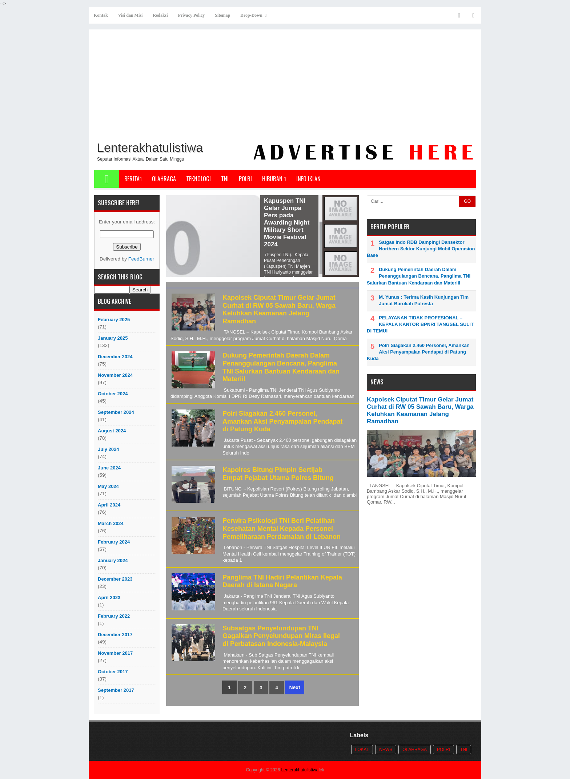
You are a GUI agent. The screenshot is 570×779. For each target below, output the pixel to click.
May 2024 (108, 486)
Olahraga (164, 178)
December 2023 (115, 579)
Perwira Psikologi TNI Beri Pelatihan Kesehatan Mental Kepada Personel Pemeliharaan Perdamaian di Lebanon (281, 528)
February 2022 (114, 616)
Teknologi (198, 178)
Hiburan (274, 178)
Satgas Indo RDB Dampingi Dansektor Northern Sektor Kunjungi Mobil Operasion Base (421, 248)
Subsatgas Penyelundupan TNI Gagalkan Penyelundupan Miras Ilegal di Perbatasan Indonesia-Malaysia (281, 636)
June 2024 (109, 468)
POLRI (245, 178)
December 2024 (115, 356)
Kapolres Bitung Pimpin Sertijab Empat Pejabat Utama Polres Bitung (278, 473)
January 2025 (113, 338)
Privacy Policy (191, 15)
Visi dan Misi (130, 15)
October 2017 (113, 671)
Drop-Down (251, 15)
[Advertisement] (285, 84)
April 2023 (109, 597)
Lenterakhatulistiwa (299, 769)
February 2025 (114, 319)
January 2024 (113, 560)
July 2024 (108, 449)
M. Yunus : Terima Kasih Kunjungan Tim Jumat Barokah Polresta (424, 300)
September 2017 (116, 690)
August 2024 (112, 430)
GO (467, 201)
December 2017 (115, 634)
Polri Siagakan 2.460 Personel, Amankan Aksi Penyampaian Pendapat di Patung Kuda (282, 421)
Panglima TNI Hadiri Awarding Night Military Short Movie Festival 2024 (193, 215)
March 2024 (111, 523)
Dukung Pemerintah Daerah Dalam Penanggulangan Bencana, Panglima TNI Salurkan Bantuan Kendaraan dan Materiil (281, 367)
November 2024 (115, 375)
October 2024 (113, 393)
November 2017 (115, 653)
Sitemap (222, 15)
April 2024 (109, 505)
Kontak (101, 15)
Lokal (362, 749)
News (385, 749)
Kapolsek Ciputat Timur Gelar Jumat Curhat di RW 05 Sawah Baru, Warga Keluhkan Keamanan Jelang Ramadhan (279, 309)
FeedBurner (141, 259)
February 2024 (114, 542)
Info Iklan (308, 178)
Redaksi (160, 15)
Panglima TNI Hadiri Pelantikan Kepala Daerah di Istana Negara (282, 581)
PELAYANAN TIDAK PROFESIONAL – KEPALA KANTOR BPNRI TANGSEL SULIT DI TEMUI (420, 324)
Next (294, 687)
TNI (225, 178)
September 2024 (116, 412)
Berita (133, 178)
